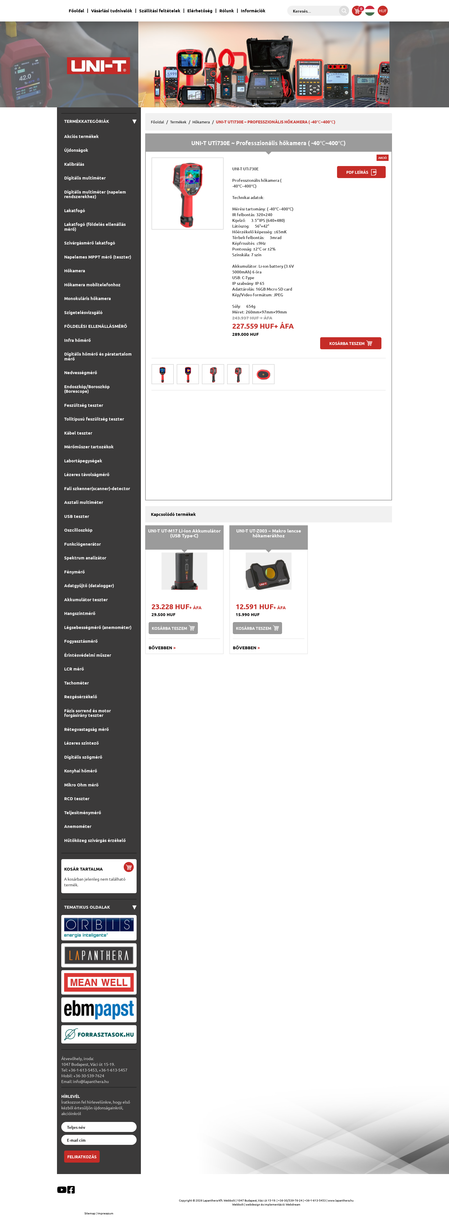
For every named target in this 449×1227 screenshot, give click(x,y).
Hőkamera (201, 121)
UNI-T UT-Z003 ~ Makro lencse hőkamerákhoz (268, 533)
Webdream (293, 1204)
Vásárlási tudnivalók (111, 11)
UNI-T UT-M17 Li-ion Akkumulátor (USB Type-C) (184, 533)
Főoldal (76, 11)
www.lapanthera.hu (341, 1200)
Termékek (178, 121)
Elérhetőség (199, 11)
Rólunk (226, 11)
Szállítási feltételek (159, 11)
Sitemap (90, 1213)
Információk (253, 11)
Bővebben (162, 647)
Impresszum (105, 1213)
